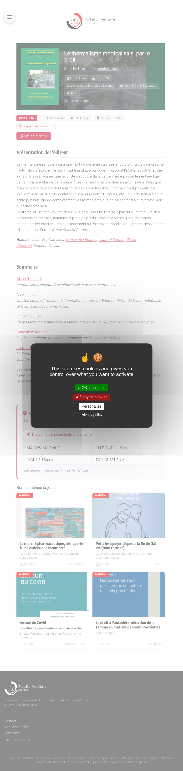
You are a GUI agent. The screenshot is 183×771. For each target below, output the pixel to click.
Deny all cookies (91, 397)
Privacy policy (91, 415)
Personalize (91, 407)
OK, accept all (91, 388)
